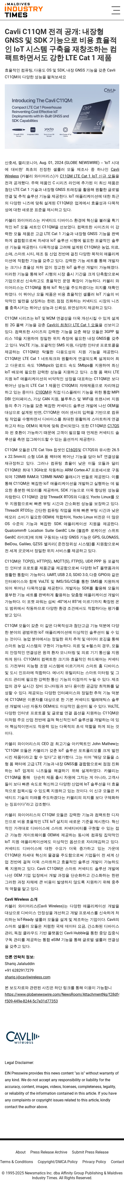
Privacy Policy (94, 1162)
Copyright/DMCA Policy (58, 1162)
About (21, 1152)
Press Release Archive (48, 1152)
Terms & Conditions (16, 1162)
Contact (117, 1162)
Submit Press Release (90, 1152)
